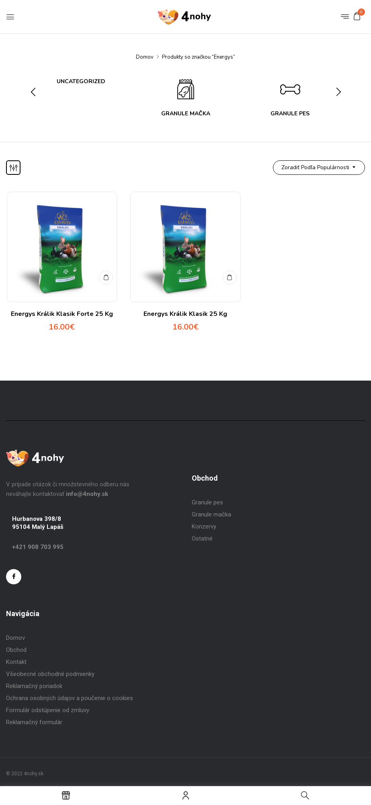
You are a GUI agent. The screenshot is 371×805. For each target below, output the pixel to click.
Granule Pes (290, 114)
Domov (145, 57)
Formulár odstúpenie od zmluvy (47, 710)
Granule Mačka (185, 114)
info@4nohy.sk (87, 494)
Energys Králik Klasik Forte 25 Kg (62, 313)
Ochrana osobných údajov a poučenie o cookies (69, 698)
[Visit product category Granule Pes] (290, 92)
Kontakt (16, 662)
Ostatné (202, 538)
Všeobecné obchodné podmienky (50, 674)
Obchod (16, 649)
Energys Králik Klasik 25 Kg (185, 313)
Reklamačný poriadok (34, 686)
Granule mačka (211, 514)
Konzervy (204, 526)
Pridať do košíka (105, 275)
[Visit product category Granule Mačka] (186, 92)
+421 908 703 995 (38, 547)
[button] (357, 16)
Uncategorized (81, 81)
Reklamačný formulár (34, 722)
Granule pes (207, 502)
